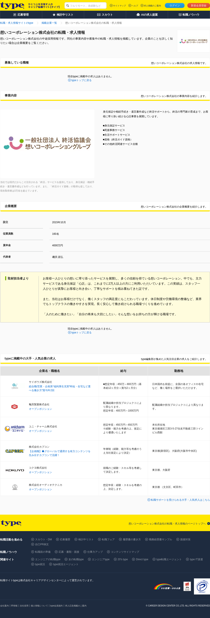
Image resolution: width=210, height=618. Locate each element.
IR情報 (14, 606)
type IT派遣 (196, 559)
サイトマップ (119, 5)
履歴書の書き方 (132, 539)
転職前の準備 (43, 551)
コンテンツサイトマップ (125, 551)
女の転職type (76, 559)
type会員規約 (56, 606)
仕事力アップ (95, 551)
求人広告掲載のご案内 (75, 606)
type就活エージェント (66, 564)
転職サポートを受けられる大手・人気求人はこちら (180, 499)
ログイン (175, 5)
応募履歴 (65, 539)
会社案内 (4, 606)
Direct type (142, 559)
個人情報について (39, 606)
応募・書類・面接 (69, 551)
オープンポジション (40, 408)
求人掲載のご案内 (152, 5)
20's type (123, 559)
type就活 (40, 564)
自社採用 (24, 606)
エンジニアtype (101, 559)
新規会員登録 (198, 5)
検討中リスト (86, 539)
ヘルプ (135, 5)
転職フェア (108, 539)
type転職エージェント (169, 559)
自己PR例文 (42, 544)
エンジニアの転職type (48, 559)
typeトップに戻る (81, 80)
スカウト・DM (43, 539)
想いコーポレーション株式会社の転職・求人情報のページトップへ (167, 523)
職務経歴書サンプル (160, 539)
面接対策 (185, 539)
